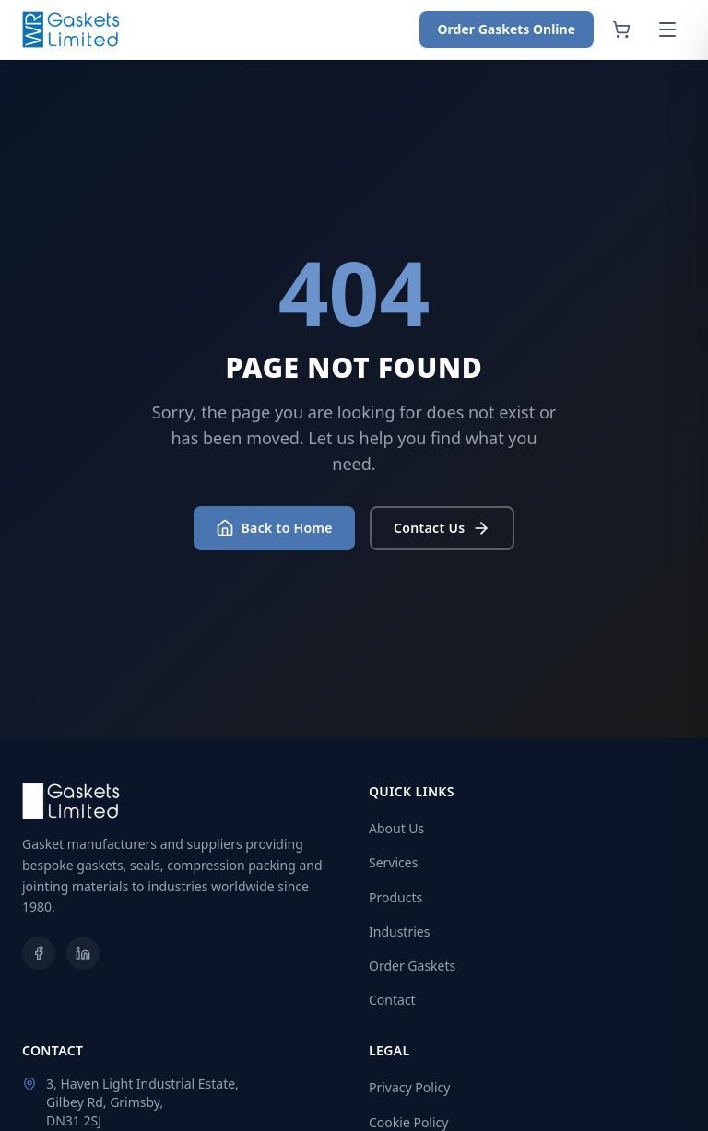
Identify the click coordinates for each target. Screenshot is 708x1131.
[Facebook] (38, 953)
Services (393, 862)
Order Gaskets (412, 965)
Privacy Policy (409, 1087)
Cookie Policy (408, 1122)
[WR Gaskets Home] (71, 29)
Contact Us (442, 528)
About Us (396, 828)
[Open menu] (667, 29)
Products (395, 897)
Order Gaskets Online (506, 29)
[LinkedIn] (83, 953)
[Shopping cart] (621, 29)
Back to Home (274, 528)
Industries (399, 931)
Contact (392, 999)
